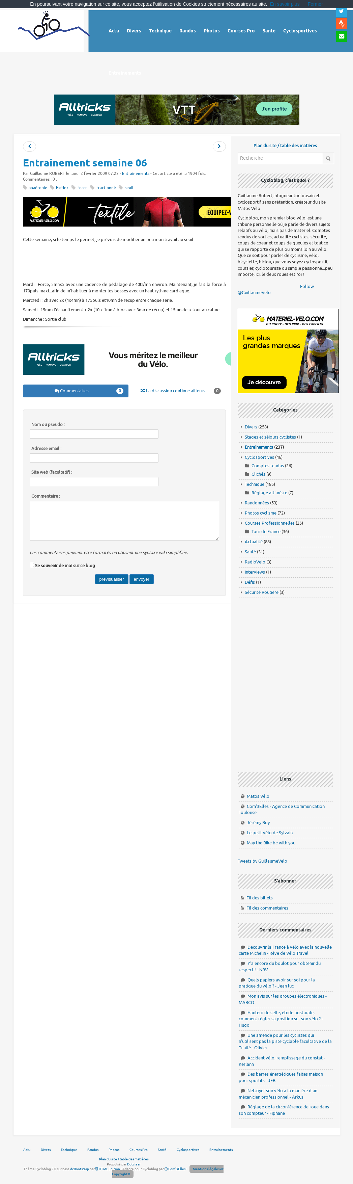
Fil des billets (259, 898)
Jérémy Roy (258, 822)
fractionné (106, 187)
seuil (129, 187)
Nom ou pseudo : (48, 424)
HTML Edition (107, 1169)
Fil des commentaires (267, 908)
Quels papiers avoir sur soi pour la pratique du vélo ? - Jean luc (277, 983)
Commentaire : (45, 496)
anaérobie (38, 187)
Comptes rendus (268, 466)
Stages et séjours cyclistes (270, 437)
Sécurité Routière (261, 592)
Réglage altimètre (269, 493)
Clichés (258, 474)
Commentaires (89, 391)
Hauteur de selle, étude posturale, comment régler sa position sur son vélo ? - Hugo (281, 1019)
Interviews (255, 572)
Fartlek (62, 187)
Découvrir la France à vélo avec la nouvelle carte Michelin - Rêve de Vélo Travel (285, 950)
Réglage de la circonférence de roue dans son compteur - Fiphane (284, 1110)
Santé (250, 552)
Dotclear (134, 1164)
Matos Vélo (258, 796)
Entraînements (135, 173)
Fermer (315, 4)
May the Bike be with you (271, 843)
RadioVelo (255, 562)
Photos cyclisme (260, 513)
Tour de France (266, 531)
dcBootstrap (79, 1169)
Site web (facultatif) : (51, 472)
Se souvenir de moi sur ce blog (65, 566)
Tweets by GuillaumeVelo (262, 861)
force (83, 187)
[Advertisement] (145, 261)
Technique (254, 484)
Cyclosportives (259, 457)
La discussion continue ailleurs (180, 391)
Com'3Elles (175, 1169)
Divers (251, 427)
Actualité (254, 542)
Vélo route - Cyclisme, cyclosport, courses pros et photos (54, 30)
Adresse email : (46, 448)
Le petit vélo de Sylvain (270, 833)
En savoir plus (285, 4)
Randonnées (257, 503)
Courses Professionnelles (270, 523)
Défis (250, 582)
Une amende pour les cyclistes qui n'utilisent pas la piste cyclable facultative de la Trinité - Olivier (285, 1041)
